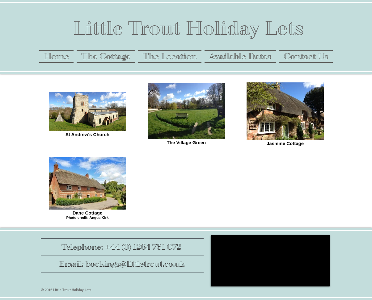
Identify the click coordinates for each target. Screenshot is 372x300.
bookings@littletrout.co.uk (135, 264)
